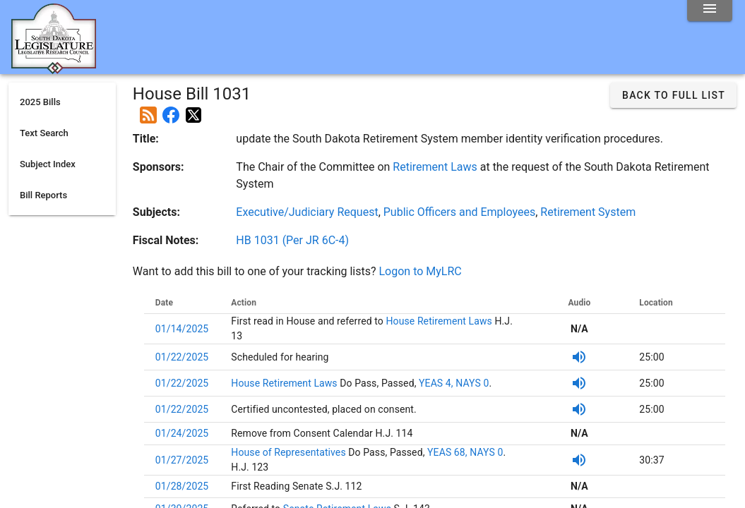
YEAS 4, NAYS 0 (454, 383)
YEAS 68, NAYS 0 (465, 452)
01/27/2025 (182, 460)
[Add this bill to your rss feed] (148, 109)
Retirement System (588, 212)
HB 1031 (292, 240)
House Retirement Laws (437, 321)
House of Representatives (289, 452)
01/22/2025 (182, 357)
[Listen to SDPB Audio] (579, 357)
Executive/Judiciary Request (307, 212)
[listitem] (62, 102)
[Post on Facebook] (171, 109)
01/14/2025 (182, 328)
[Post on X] (193, 109)
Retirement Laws (435, 167)
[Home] (53, 68)
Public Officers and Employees (459, 212)
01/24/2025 (182, 433)
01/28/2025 (182, 486)
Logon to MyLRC (420, 271)
